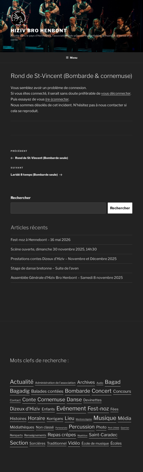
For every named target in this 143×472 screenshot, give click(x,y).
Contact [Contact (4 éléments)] (15, 400)
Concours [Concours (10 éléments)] (122, 391)
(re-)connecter (57, 99)
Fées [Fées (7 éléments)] (114, 409)
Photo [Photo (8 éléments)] (101, 427)
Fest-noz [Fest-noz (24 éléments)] (98, 408)
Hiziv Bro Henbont (39, 30)
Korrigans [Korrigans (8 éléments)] (55, 418)
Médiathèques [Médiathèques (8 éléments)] (22, 427)
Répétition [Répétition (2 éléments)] (82, 435)
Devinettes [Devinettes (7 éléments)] (92, 400)
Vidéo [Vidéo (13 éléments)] (74, 443)
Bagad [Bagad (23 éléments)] (113, 382)
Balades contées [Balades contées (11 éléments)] (47, 391)
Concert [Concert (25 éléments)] (102, 391)
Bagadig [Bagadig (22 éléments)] (20, 391)
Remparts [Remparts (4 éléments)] (16, 435)
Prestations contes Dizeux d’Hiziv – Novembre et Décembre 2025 (64, 259)
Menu (71, 57)
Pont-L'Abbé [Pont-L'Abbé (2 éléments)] (113, 428)
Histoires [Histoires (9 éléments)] (18, 418)
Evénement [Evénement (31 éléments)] (71, 408)
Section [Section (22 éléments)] (19, 443)
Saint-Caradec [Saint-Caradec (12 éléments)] (103, 434)
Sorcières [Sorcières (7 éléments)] (37, 443)
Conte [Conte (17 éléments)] (29, 399)
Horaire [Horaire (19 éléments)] (36, 418)
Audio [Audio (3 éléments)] (99, 382)
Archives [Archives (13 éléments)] (86, 382)
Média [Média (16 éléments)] (124, 418)
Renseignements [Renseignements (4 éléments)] (35, 435)
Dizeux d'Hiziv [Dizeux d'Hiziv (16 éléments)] (25, 409)
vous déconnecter (115, 93)
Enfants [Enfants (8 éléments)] (48, 409)
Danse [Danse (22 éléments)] (74, 399)
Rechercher (21, 198)
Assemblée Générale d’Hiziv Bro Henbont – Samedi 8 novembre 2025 (67, 278)
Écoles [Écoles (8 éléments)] (116, 443)
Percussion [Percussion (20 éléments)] (82, 427)
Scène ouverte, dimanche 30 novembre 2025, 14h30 (54, 249)
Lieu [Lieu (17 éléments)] (69, 418)
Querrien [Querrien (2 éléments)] (125, 428)
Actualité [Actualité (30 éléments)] (22, 381)
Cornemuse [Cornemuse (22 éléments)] (51, 399)
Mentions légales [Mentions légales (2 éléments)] (84, 419)
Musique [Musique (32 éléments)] (104, 417)
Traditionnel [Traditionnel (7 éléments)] (56, 443)
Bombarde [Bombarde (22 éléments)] (77, 391)
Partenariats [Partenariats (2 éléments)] (61, 428)
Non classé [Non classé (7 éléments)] (45, 427)
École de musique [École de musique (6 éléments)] (95, 443)
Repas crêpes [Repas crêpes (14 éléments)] (62, 434)
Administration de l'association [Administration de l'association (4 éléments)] (55, 383)
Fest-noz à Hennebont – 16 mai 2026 (41, 240)
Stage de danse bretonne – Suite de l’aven (45, 268)
